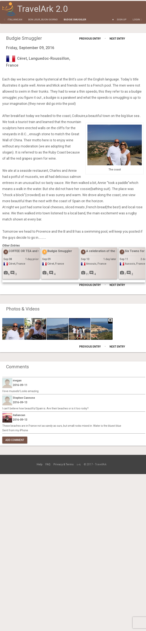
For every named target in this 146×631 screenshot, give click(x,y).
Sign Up (122, 19)
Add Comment (14, 440)
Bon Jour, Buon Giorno (43, 19)
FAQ (47, 464)
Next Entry (117, 38)
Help (39, 464)
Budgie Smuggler (75, 19)
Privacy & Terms (63, 464)
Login (136, 19)
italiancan (15, 19)
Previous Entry (90, 38)
